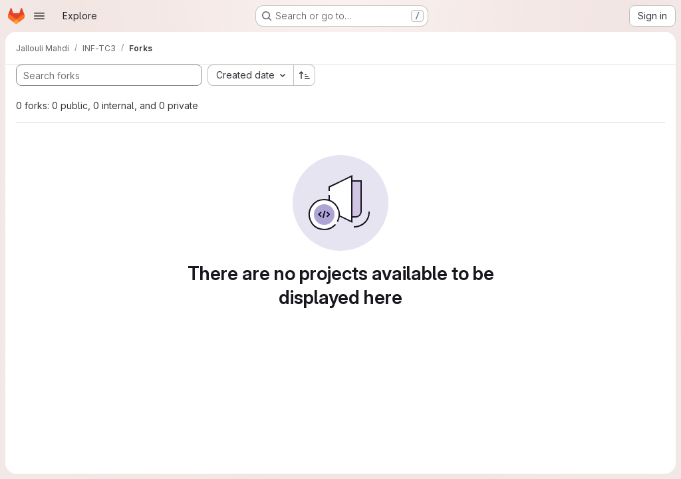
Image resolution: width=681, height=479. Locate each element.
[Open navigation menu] (39, 16)
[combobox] (250, 75)
